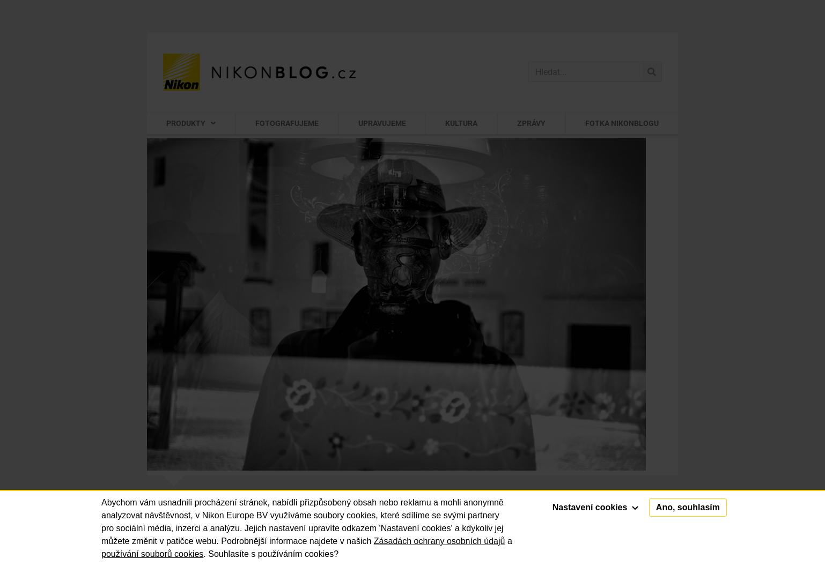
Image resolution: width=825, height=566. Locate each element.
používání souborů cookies (152, 553)
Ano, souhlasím (688, 507)
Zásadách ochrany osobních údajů (439, 541)
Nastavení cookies (595, 507)
